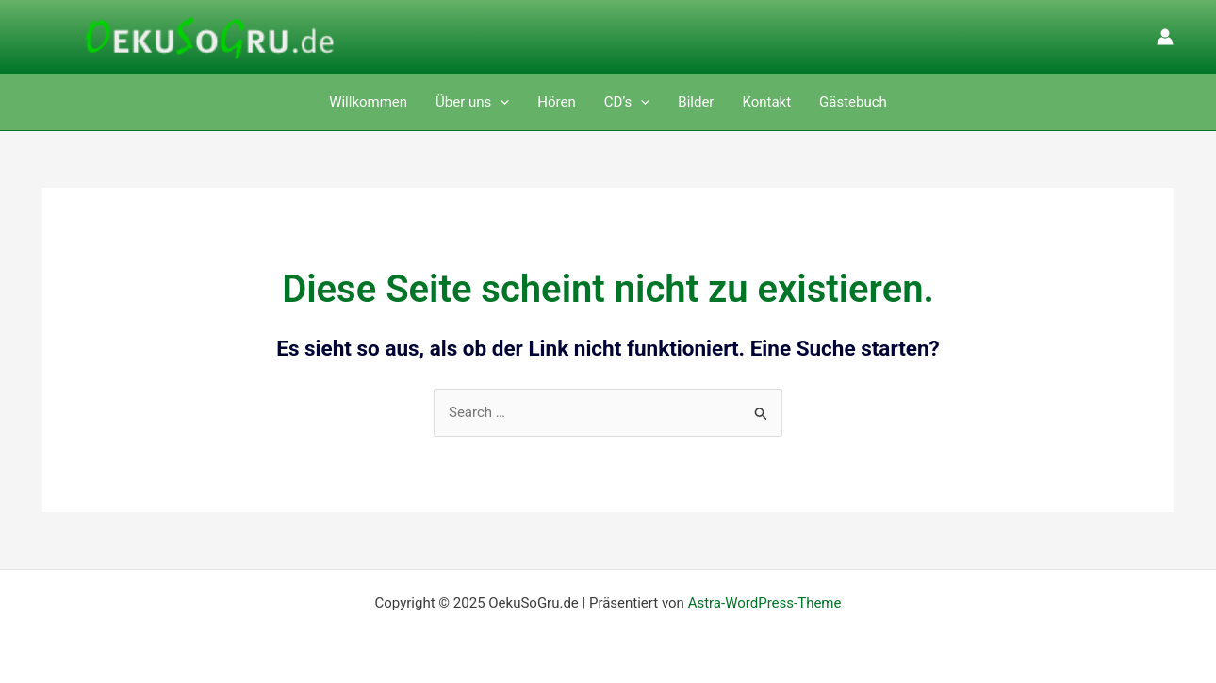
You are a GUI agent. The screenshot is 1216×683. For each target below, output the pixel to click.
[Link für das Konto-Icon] (1165, 36)
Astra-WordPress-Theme (765, 602)
